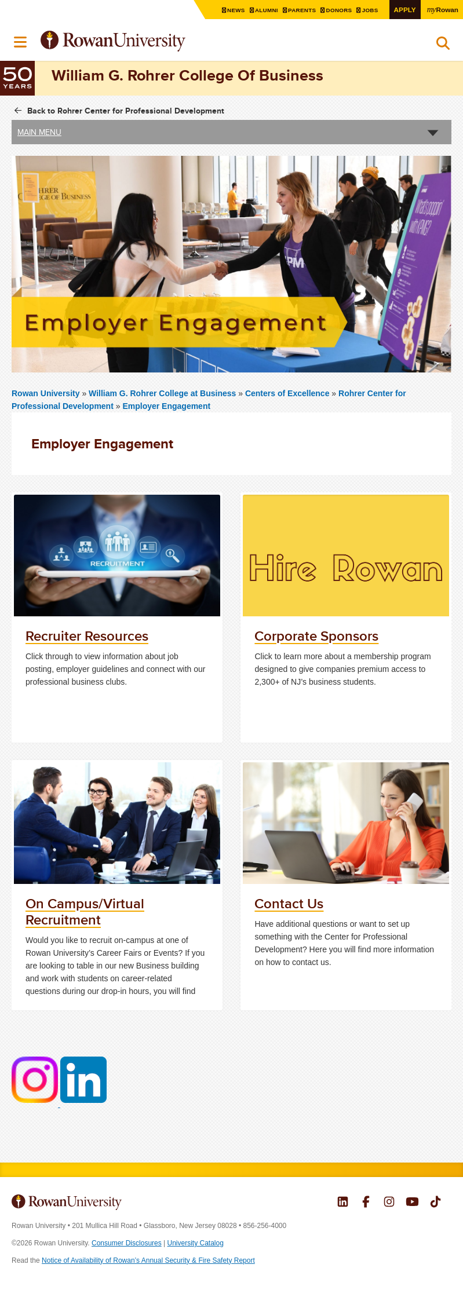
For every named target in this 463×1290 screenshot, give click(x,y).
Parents (303, 10)
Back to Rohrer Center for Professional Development (125, 110)
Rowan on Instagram (389, 1203)
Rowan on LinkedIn (343, 1203)
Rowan (442, 9)
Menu (21, 42)
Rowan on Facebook (366, 1203)
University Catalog (195, 1243)
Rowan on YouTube (412, 1203)
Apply (405, 9)
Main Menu (39, 132)
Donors (340, 10)
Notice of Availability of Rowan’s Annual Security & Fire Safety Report (148, 1260)
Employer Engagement (166, 406)
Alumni (268, 10)
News (238, 10)
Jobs (371, 10)
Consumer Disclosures (127, 1243)
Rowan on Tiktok (435, 1203)
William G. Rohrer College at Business (163, 393)
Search (443, 45)
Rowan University (142, 41)
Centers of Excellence (287, 393)
